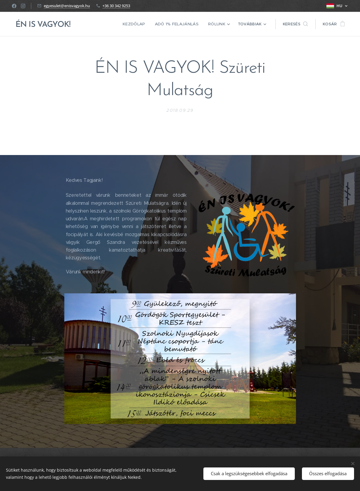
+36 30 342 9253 (116, 5)
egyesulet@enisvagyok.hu (67, 5)
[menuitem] (137, 24)
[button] (295, 24)
